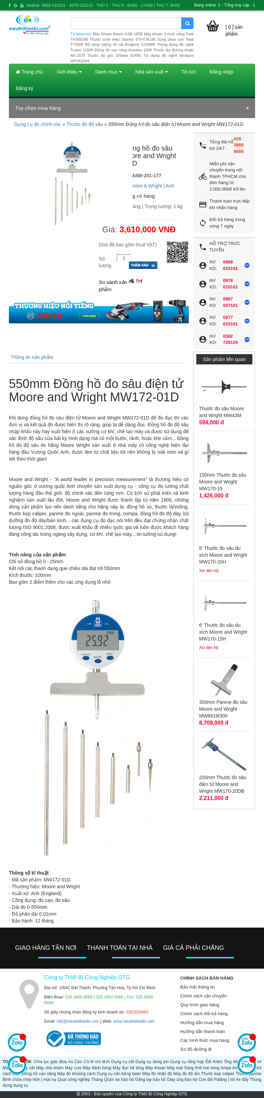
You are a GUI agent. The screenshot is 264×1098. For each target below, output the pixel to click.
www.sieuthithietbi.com (134, 1021)
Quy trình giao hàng (199, 1004)
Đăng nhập (221, 72)
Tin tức (189, 72)
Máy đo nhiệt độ (157, 1073)
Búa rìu (66, 1061)
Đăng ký (24, 88)
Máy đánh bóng (96, 1067)
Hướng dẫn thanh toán (202, 1031)
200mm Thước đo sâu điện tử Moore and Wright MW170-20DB (222, 784)
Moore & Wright (145, 186)
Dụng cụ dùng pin (152, 1061)
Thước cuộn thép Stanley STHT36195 (123, 39)
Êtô (209, 1061)
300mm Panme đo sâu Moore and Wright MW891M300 (223, 709)
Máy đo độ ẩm (186, 1073)
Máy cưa (73, 1067)
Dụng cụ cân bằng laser (119, 1073)
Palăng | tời (224, 1079)
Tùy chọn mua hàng (38, 108)
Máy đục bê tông (128, 1067)
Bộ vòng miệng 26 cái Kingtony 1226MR (120, 44)
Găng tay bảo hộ (150, 1079)
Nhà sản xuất (151, 72)
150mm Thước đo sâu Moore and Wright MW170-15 (222, 481)
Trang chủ (29, 72)
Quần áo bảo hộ (119, 1079)
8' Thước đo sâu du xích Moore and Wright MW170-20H (223, 555)
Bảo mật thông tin (197, 987)
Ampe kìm (230, 1067)
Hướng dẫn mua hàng (202, 1022)
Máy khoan (155, 1067)
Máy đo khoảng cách (76, 1073)
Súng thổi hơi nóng (201, 1067)
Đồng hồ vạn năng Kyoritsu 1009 (123, 50)
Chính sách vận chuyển (203, 995)
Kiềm (218, 1061)
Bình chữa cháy (17, 1079)
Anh (170, 186)
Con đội (205, 1079)
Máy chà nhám (50, 1067)
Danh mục (108, 72)
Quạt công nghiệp (73, 1079)
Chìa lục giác (46, 1061)
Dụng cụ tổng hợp (187, 1061)
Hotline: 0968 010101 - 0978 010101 (60, 5)
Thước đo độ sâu (84, 124)
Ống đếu (232, 1061)
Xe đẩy (242, 1079)
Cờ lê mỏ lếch (96, 1061)
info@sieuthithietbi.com (78, 1021)
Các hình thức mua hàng (204, 1040)
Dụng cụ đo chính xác (37, 124)
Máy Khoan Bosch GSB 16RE (118, 34)
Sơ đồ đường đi (196, 1049)
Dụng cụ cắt (122, 1061)
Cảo (78, 1061)
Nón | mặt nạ (44, 1079)
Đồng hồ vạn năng (39, 1073)
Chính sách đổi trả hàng (204, 1013)
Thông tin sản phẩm (32, 357)
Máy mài (175, 1067)
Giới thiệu (69, 72)
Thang (97, 1079)
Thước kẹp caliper (217, 1073)
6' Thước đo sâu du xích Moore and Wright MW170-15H (223, 632)
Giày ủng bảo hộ (182, 1079)
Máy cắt (27, 1067)
